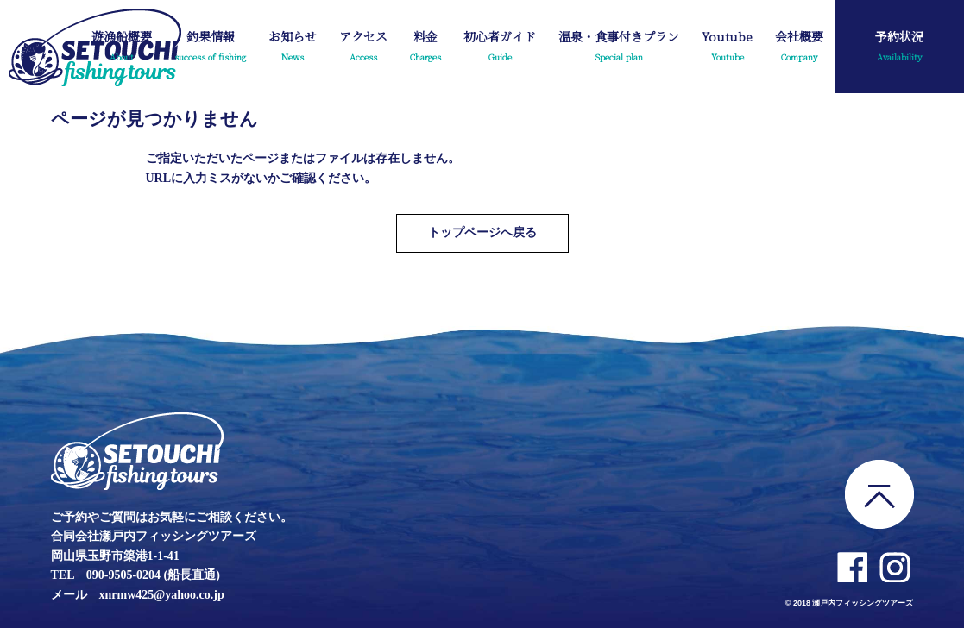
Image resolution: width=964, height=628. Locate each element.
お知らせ (292, 47)
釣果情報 (210, 47)
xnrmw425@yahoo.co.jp (161, 594)
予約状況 (899, 47)
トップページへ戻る (482, 232)
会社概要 (799, 47)
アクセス (363, 47)
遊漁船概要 (121, 47)
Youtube (727, 47)
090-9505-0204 (123, 574)
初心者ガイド (499, 47)
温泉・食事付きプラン (618, 47)
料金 (425, 47)
